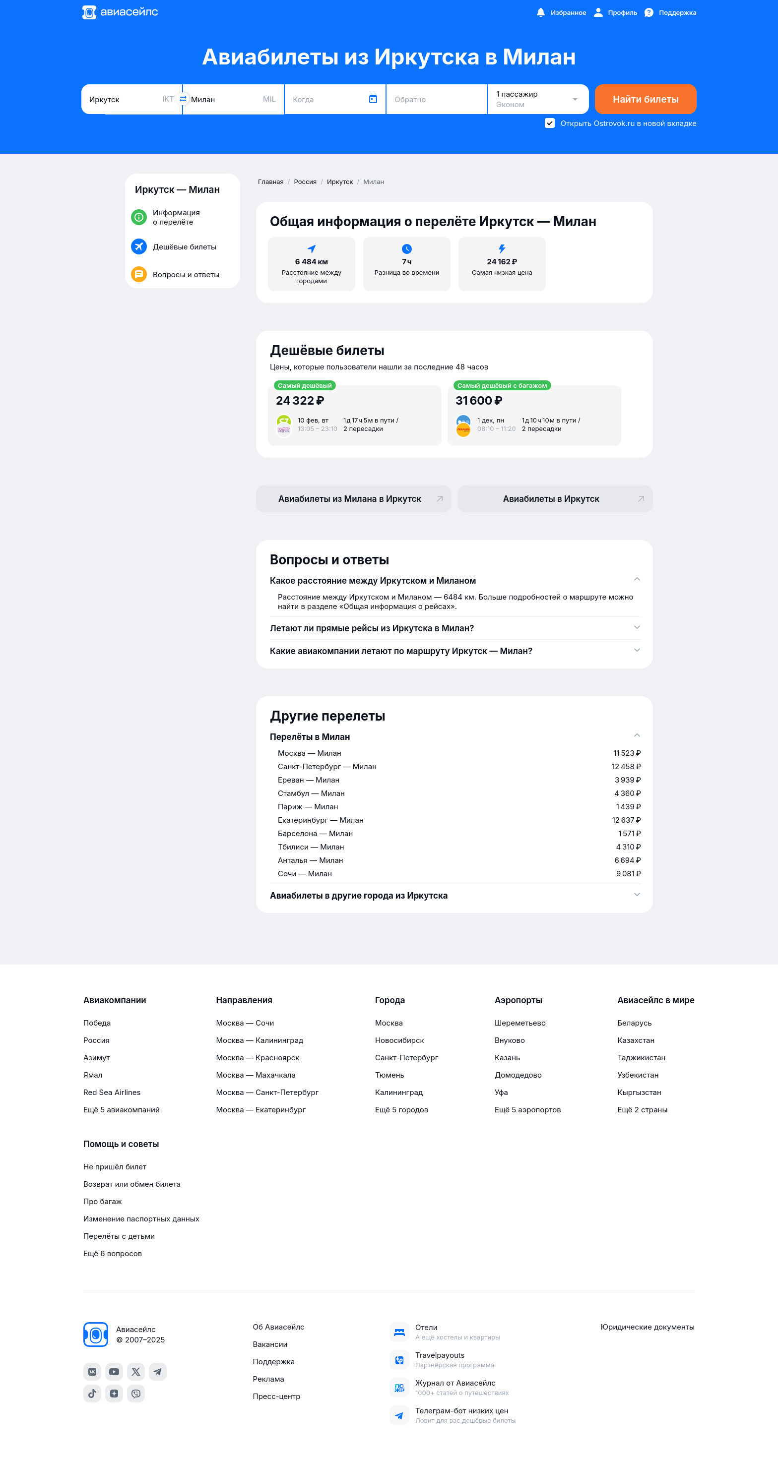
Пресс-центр (276, 1396)
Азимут (96, 1057)
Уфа (501, 1092)
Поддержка (274, 1361)
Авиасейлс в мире (656, 1000)
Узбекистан (637, 1075)
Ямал (92, 1075)
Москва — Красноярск (257, 1057)
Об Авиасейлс (278, 1327)
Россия (96, 1040)
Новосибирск (399, 1040)
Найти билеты (646, 99)
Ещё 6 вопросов (112, 1253)
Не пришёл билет (114, 1166)
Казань (507, 1057)
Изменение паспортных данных (141, 1218)
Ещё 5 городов (401, 1109)
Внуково (510, 1040)
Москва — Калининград (259, 1040)
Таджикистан (641, 1057)
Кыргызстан (639, 1092)
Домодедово (518, 1075)
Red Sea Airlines (111, 1092)
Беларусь (634, 1023)
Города (390, 1000)
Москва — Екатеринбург (261, 1109)
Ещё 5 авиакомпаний (121, 1109)
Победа (97, 1023)
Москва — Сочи (245, 1023)
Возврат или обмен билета (132, 1184)
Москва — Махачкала (255, 1075)
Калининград (399, 1092)
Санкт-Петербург (406, 1057)
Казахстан (635, 1040)
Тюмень (389, 1075)
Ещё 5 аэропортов (528, 1109)
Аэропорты (518, 1000)
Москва (389, 1023)
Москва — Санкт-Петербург (267, 1092)
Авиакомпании (114, 1000)
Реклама (268, 1379)
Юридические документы (648, 1327)
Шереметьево (520, 1023)
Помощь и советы (121, 1144)
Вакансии (270, 1344)
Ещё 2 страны (642, 1109)
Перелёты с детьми (119, 1236)
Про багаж (102, 1201)
